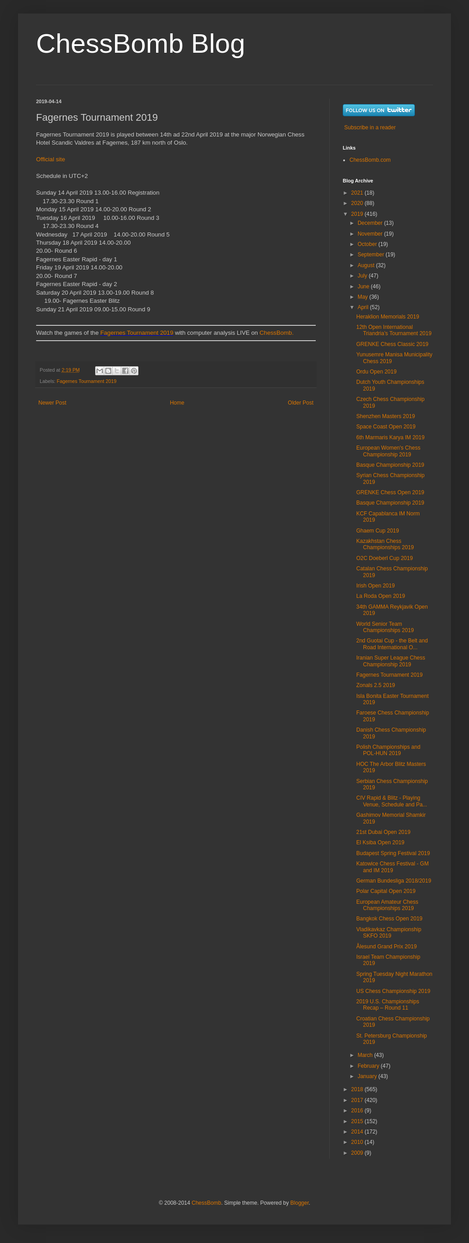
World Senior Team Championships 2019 (385, 627)
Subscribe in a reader (369, 127)
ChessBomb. (277, 332)
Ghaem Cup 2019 (377, 531)
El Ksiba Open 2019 (380, 842)
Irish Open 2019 (375, 586)
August (367, 265)
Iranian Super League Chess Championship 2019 (390, 661)
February (369, 1066)
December (371, 223)
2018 (358, 1089)
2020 (358, 203)
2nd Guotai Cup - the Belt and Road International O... (392, 643)
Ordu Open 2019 (376, 372)
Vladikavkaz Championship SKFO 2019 (388, 932)
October (368, 244)
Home (177, 403)
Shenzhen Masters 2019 (385, 416)
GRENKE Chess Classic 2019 (392, 344)
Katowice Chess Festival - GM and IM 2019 (392, 867)
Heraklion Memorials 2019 (387, 317)
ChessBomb (206, 1203)
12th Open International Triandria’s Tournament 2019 (394, 330)
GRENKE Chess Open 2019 (390, 492)
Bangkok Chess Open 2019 (389, 918)
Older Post (300, 403)
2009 (358, 1153)
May (363, 297)
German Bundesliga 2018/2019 (393, 881)
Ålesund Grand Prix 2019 (386, 946)
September (372, 254)
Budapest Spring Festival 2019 (393, 853)
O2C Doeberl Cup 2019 (384, 558)
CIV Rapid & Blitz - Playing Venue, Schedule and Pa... (391, 801)
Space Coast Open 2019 (385, 426)
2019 (358, 214)
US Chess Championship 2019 (393, 991)
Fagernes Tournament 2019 (136, 332)
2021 (358, 193)
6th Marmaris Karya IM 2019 (390, 437)
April (364, 307)
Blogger (299, 1203)
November (371, 234)
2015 (358, 1121)
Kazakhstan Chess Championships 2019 (385, 544)
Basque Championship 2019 (390, 465)
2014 (358, 1132)
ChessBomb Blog (140, 43)
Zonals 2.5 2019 (375, 685)
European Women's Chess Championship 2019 (388, 451)
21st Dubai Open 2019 (383, 832)
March (366, 1055)
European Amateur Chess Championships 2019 (387, 905)
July (363, 276)
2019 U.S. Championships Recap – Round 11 (387, 1004)
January (368, 1076)
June (364, 286)
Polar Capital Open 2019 (385, 891)
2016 (358, 1110)
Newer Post (52, 403)
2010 (358, 1142)
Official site (50, 159)
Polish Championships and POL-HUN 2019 (388, 750)
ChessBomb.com (370, 160)
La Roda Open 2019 (380, 596)
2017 (358, 1100)
